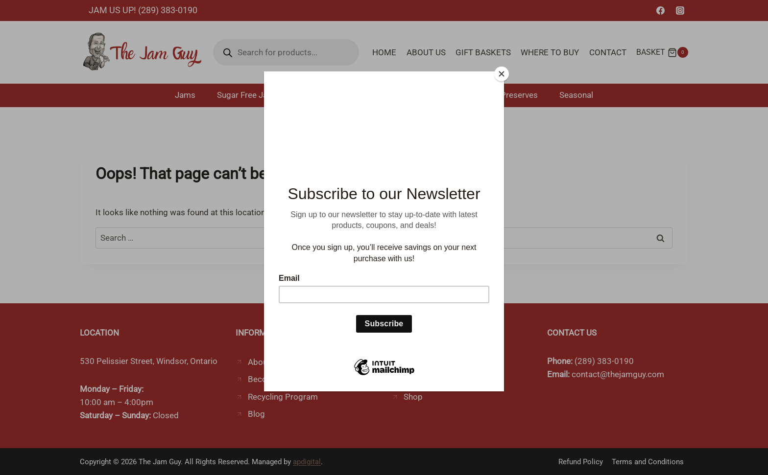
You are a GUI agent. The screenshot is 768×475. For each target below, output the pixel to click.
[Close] (501, 74)
